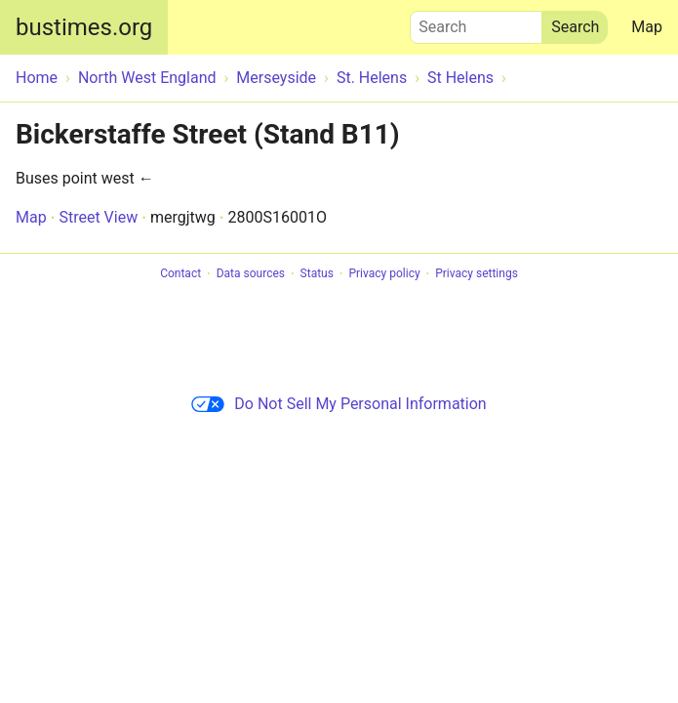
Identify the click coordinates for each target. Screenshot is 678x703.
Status (317, 274)
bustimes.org (84, 27)
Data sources (251, 274)
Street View (98, 217)
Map (646, 27)
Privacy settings (476, 274)
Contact (180, 274)
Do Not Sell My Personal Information (338, 403)
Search (476, 22)
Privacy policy (383, 274)
